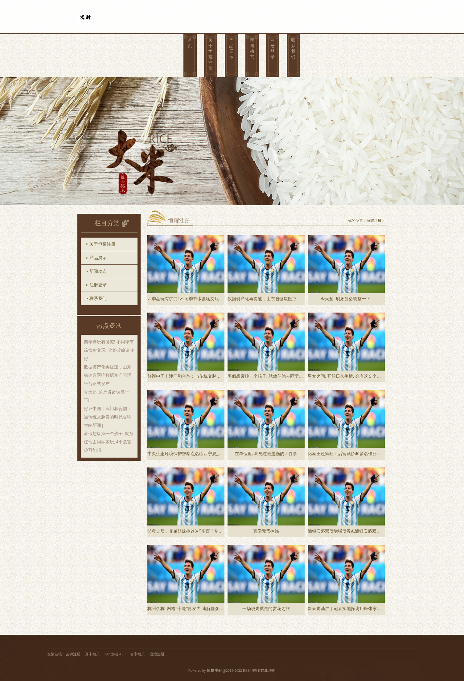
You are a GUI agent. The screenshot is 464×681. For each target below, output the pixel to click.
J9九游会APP (115, 654)
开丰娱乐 (92, 654)
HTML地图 (267, 670)
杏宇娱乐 (137, 654)
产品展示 (231, 48)
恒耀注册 (374, 220)
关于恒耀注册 (210, 54)
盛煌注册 (157, 654)
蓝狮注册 (73, 654)
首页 (190, 43)
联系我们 (293, 48)
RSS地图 (250, 670)
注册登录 (272, 48)
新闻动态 (252, 48)
